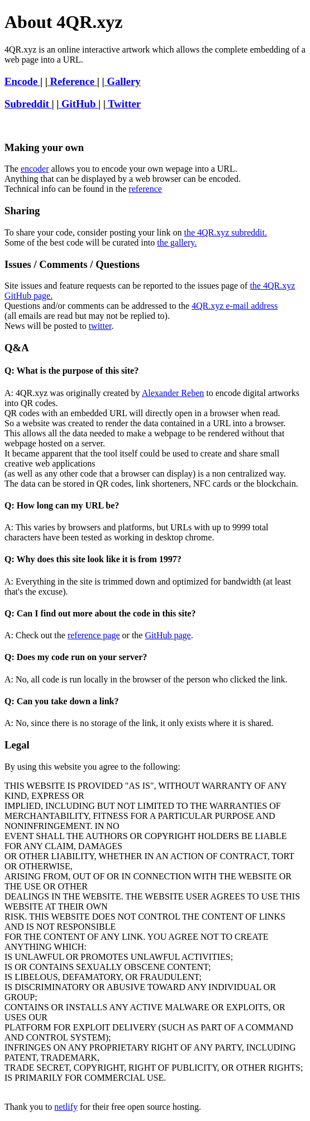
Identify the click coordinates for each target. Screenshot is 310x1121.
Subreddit (27, 104)
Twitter (123, 104)
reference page (94, 635)
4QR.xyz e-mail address (235, 305)
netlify (66, 1106)
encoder (35, 168)
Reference (72, 81)
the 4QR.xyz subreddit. (225, 232)
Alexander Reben (173, 393)
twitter (100, 326)
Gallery (122, 81)
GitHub (78, 104)
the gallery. (177, 242)
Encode (22, 81)
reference (145, 189)
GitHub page (167, 635)
